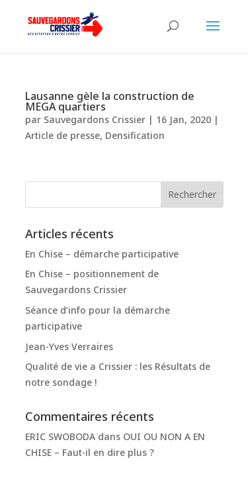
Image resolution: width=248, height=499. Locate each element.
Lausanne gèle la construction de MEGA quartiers (109, 101)
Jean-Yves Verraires (69, 346)
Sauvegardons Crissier (94, 119)
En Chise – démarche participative (102, 254)
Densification (135, 135)
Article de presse (62, 135)
